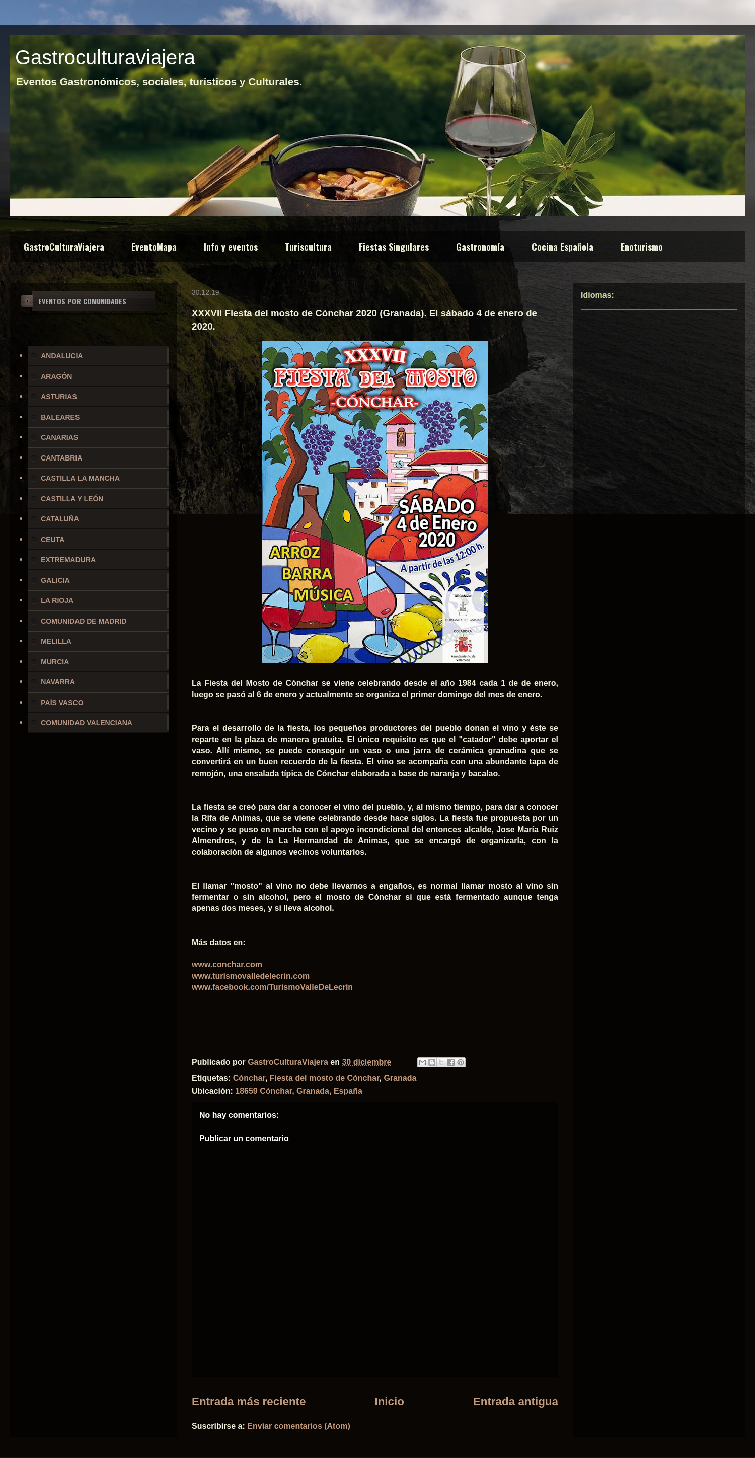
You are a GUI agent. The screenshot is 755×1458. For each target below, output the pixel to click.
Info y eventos (231, 246)
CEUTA (52, 539)
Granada (400, 1077)
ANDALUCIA (62, 356)
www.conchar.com (227, 964)
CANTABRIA (61, 458)
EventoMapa (154, 246)
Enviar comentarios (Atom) (298, 1426)
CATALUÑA (60, 519)
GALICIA (55, 580)
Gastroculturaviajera (105, 57)
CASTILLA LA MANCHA (80, 478)
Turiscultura (308, 246)
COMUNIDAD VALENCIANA (86, 723)
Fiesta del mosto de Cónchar (325, 1077)
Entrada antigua (515, 1401)
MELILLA (56, 641)
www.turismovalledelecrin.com (251, 976)
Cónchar (249, 1077)
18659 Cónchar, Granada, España (298, 1091)
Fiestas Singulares (394, 246)
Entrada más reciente (249, 1401)
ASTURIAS (59, 397)
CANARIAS (59, 437)
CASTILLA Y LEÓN (72, 499)
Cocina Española (562, 246)
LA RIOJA (57, 600)
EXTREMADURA (68, 560)
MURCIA (55, 662)
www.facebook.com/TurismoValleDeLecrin (272, 987)
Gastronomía (480, 246)
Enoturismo (642, 246)
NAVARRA (58, 682)
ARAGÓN (56, 376)
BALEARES (60, 417)
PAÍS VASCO (62, 703)
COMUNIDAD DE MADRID (83, 621)
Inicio (389, 1401)
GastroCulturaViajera (64, 246)
